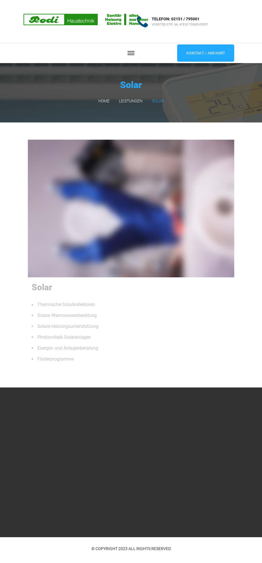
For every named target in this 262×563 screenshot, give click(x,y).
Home (104, 101)
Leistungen (130, 101)
